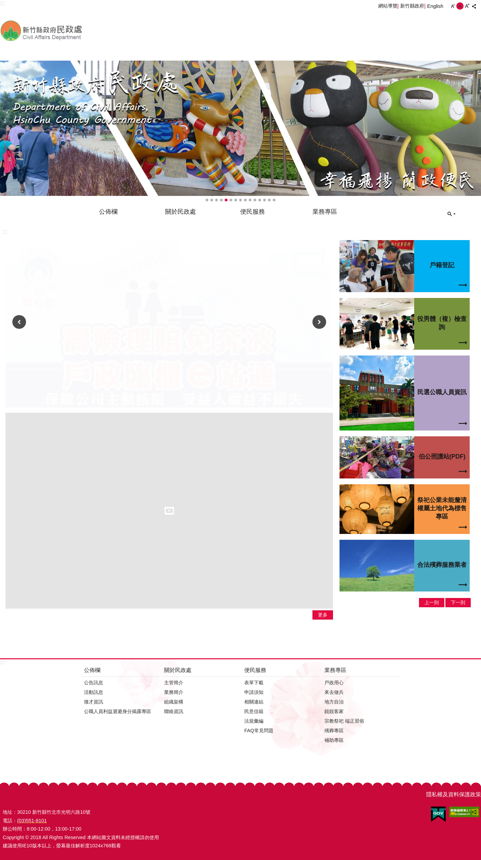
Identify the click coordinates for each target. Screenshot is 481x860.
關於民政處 (180, 211)
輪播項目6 (231, 200)
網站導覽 (387, 6)
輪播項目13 (264, 200)
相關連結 (253, 702)
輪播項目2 (211, 200)
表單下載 (253, 682)
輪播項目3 (216, 200)
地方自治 (334, 702)
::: (5, 232)
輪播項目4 (221, 200)
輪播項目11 (255, 200)
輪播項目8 (240, 200)
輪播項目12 (259, 200)
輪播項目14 (269, 200)
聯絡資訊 (173, 711)
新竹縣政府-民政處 (77, 30)
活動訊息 (93, 692)
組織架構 (173, 702)
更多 (323, 615)
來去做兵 (334, 692)
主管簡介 (173, 682)
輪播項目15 (274, 200)
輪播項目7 (235, 200)
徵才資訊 (93, 702)
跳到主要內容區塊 (3, 3)
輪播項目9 (245, 200)
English (435, 6)
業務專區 (324, 211)
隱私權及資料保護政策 (453, 794)
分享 (474, 6)
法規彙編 (253, 721)
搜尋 (451, 214)
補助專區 (334, 740)
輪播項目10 (250, 200)
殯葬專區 (334, 730)
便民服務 (252, 211)
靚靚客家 (334, 711)
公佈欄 (108, 211)
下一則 (319, 322)
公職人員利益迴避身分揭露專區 (117, 711)
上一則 (19, 322)
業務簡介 (173, 692)
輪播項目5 (226, 200)
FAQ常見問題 (258, 730)
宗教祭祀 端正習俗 (344, 721)
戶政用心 (334, 682)
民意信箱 (253, 711)
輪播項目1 (207, 200)
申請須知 (253, 692)
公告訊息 (93, 682)
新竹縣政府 (412, 6)
